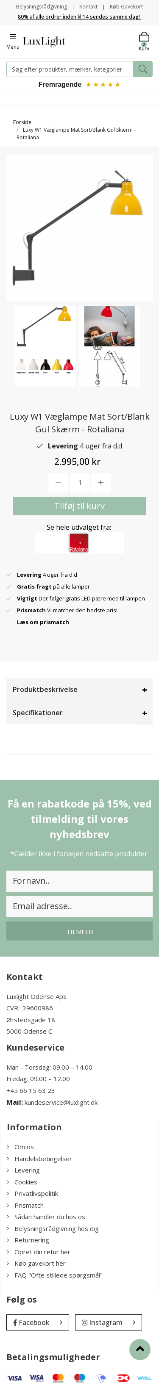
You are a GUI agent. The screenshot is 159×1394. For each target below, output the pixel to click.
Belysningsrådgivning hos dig (53, 1228)
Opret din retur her (38, 1251)
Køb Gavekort (126, 6)
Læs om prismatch (43, 622)
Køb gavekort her (36, 1263)
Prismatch (25, 1205)
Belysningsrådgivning (41, 6)
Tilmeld (79, 931)
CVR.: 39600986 (29, 1008)
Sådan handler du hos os (46, 1216)
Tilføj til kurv (79, 506)
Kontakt (88, 6)
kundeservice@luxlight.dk (61, 1102)
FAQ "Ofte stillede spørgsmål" (55, 1275)
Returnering (28, 1240)
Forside (22, 122)
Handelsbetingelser (39, 1158)
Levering (23, 1170)
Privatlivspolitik (32, 1193)
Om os (20, 1146)
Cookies (22, 1182)
